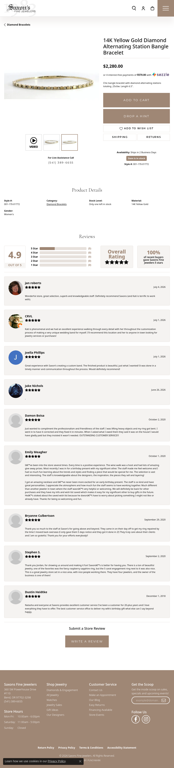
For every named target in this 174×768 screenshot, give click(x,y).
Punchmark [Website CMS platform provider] (94, 760)
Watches (52, 700)
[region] (51, 84)
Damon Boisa (34, 415)
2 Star (34, 261)
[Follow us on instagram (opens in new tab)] (146, 719)
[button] (134, 8)
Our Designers (55, 715)
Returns (153, 137)
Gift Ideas (52, 710)
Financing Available (100, 710)
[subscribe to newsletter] (163, 700)
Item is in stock (136, 158)
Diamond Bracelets (18, 24)
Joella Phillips (35, 352)
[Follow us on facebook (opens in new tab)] (135, 719)
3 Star (34, 256)
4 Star (34, 252)
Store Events (96, 715)
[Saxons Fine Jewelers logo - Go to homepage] (20, 8)
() (89, 248)
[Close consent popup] (80, 761)
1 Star (34, 265)
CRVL (28, 316)
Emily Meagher (36, 452)
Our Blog (94, 700)
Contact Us (95, 690)
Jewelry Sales (54, 705)
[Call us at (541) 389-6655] (13, 701)
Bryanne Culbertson (39, 516)
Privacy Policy (66, 747)
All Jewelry (53, 695)
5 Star (34, 248)
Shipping (120, 137)
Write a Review (87, 641)
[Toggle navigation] (165, 8)
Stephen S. (32, 552)
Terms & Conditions (91, 747)
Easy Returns (97, 705)
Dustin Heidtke (36, 592)
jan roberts (33, 283)
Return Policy (46, 747)
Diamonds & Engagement (62, 690)
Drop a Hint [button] (136, 116)
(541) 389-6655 (61, 162)
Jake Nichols (34, 386)
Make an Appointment (102, 695)
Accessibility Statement (121, 747)
